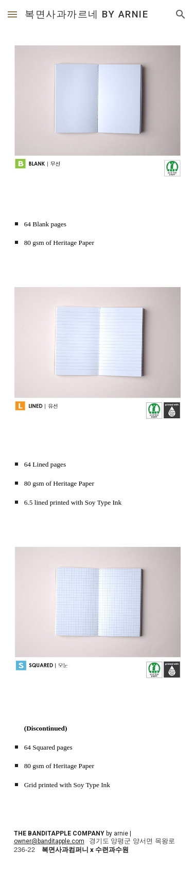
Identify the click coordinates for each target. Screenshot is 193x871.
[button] (12, 14)
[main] (97, 232)
